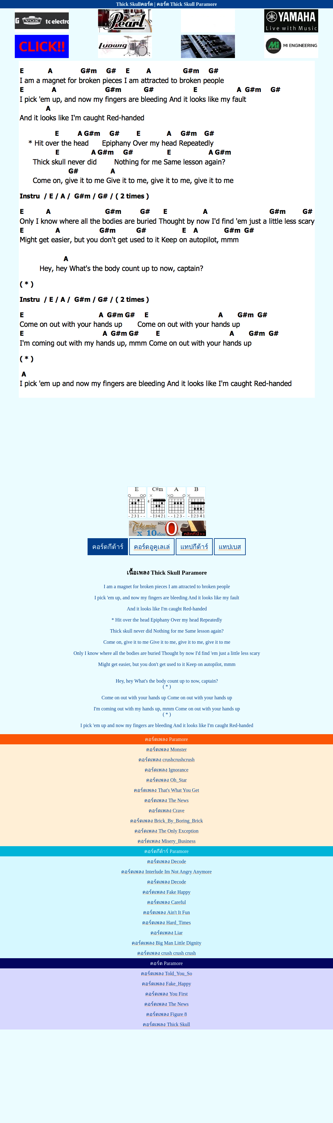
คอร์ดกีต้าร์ (107, 546)
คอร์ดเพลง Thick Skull (166, 1024)
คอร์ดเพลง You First (166, 993)
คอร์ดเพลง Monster (166, 749)
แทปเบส (230, 546)
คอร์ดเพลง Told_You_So (166, 973)
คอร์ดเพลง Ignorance (166, 769)
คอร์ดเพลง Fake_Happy (166, 983)
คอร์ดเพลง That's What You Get (166, 790)
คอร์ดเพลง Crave (166, 810)
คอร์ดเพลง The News (166, 800)
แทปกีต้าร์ (194, 546)
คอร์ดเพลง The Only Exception (166, 831)
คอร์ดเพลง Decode (166, 861)
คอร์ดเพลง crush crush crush (166, 953)
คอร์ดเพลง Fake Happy (166, 892)
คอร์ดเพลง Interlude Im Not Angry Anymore (166, 871)
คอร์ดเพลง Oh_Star (166, 780)
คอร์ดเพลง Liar (166, 932)
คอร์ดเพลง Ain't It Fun (166, 912)
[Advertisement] (167, 1073)
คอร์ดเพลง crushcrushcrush (166, 759)
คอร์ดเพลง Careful (166, 902)
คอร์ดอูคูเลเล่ (152, 546)
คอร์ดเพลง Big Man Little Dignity (166, 943)
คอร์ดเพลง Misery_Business (166, 841)
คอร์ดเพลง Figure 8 (166, 1014)
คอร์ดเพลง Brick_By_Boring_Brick (166, 820)
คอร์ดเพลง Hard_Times (166, 922)
